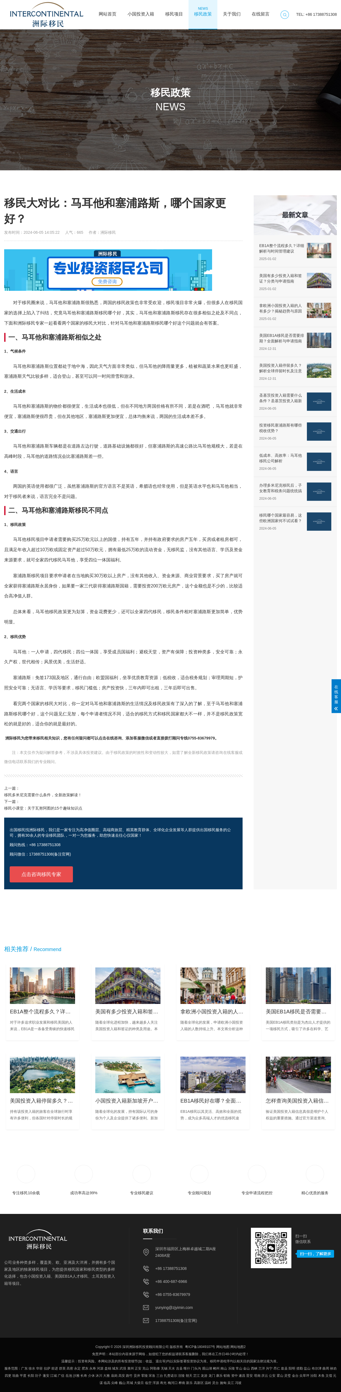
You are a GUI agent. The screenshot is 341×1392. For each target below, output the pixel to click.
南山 (223, 1368)
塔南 (257, 1376)
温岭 (208, 1383)
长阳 (30, 1376)
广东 (24, 1368)
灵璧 (287, 1376)
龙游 (204, 1376)
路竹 (129, 1376)
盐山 (307, 1368)
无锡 (164, 1368)
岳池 (68, 1376)
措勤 (299, 1368)
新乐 (189, 1383)
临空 (148, 1383)
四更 (8, 1376)
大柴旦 (139, 1383)
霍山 (280, 1376)
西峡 (254, 1368)
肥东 (85, 1368)
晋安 (249, 1376)
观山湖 (207, 1368)
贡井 (137, 1376)
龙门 (211, 1376)
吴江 (230, 1383)
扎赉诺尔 (170, 1376)
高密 (70, 1368)
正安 (138, 1368)
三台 (159, 1376)
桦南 (182, 1383)
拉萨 (47, 1368)
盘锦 (108, 1368)
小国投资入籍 (141, 11)
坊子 (38, 1376)
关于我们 (232, 11)
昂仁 (277, 1368)
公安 (272, 1376)
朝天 (189, 1376)
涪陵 (181, 1376)
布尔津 (317, 1368)
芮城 (129, 1383)
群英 (62, 1368)
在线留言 (260, 11)
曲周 (325, 1368)
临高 (107, 1383)
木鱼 (321, 1376)
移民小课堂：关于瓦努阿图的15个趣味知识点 (43, 808)
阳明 (292, 1368)
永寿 (92, 1368)
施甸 (223, 1383)
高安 (121, 1376)
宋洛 (152, 1376)
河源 (100, 1368)
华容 (39, 1368)
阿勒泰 (155, 1368)
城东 (115, 1368)
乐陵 (231, 1368)
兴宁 (269, 1368)
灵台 (215, 1383)
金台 (295, 1376)
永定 (77, 1368)
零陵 (144, 1376)
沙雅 (76, 1376)
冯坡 (238, 1383)
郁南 (226, 1376)
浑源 (155, 1383)
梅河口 (173, 1383)
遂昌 (242, 1376)
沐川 (99, 1376)
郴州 (216, 1368)
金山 (246, 1368)
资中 (234, 1376)
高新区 (199, 1383)
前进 (54, 1368)
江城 (53, 1376)
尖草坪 (304, 1376)
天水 (171, 1368)
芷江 (196, 1376)
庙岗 (114, 1376)
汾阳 (313, 1376)
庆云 (264, 1376)
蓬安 (46, 1376)
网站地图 (223, 1347)
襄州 (130, 1368)
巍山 (122, 1383)
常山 (239, 1368)
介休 (91, 1376)
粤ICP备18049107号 (200, 1347)
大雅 (106, 1376)
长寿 (83, 1376)
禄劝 (333, 1368)
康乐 (219, 1376)
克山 (145, 1368)
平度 (23, 1376)
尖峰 (114, 1383)
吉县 (179, 1368)
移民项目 (174, 11)
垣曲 (15, 1376)
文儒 (328, 1376)
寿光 (163, 1383)
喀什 (187, 1368)
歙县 (284, 1368)
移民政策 (203, 11)
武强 (122, 1368)
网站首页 (107, 11)
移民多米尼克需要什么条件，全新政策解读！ (43, 795)
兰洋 (261, 1368)
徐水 (32, 1368)
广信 (61, 1376)
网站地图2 (238, 1347)
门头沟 (196, 1368)
